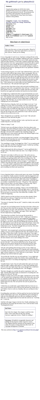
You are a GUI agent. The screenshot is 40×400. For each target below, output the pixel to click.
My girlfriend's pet (13, 2)
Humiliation (25, 21)
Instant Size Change (17, 22)
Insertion (8, 22)
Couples (15, 21)
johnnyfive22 (29, 2)
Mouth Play (27, 22)
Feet (19, 21)
